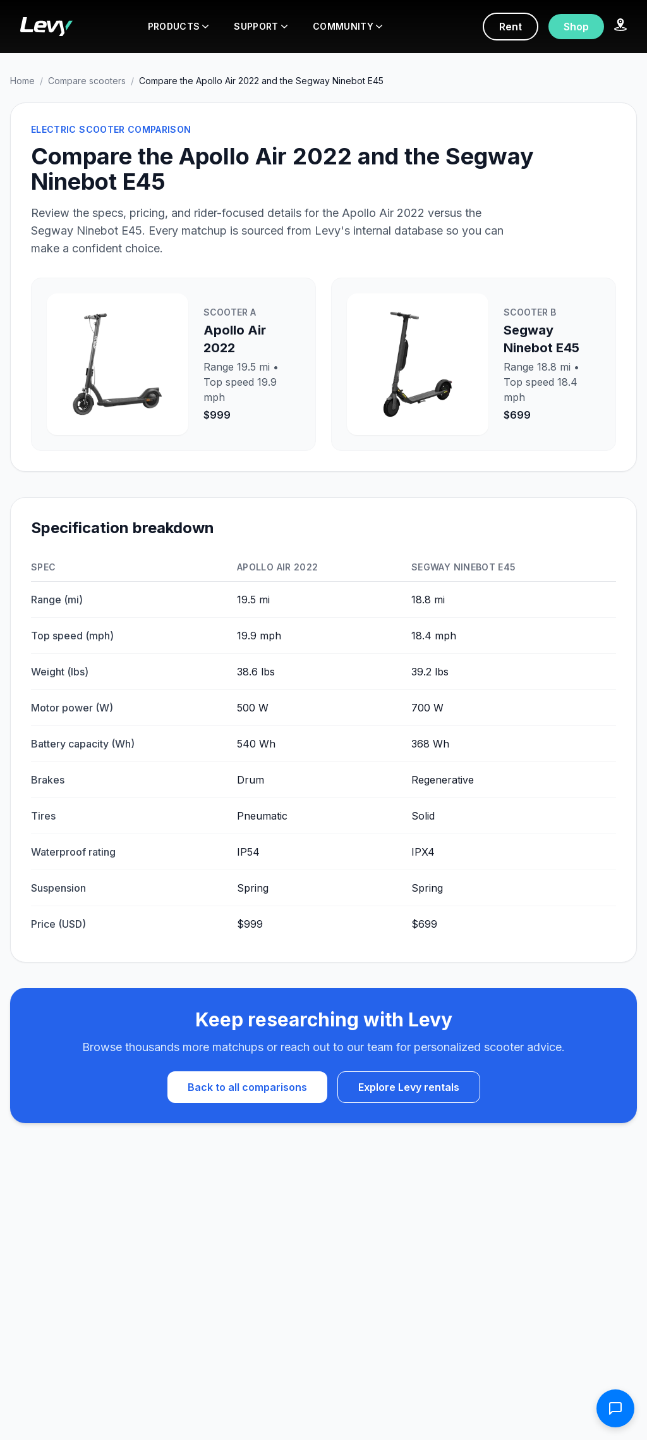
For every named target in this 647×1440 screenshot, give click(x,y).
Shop (576, 26)
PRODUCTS (178, 26)
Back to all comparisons (247, 1087)
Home (22, 80)
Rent (510, 26)
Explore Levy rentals (408, 1087)
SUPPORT (260, 26)
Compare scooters (87, 80)
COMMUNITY (347, 26)
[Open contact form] (615, 1408)
